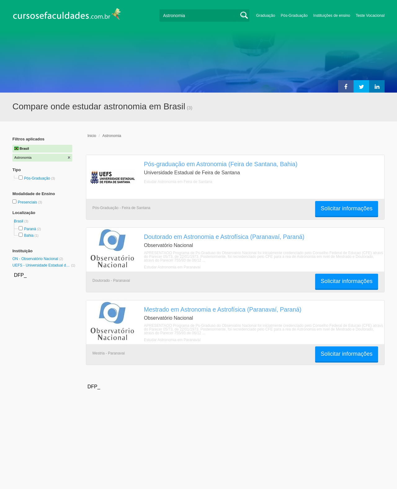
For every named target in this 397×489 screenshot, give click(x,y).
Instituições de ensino (331, 15)
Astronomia (111, 136)
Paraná (30, 229)
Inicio (91, 136)
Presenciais (28, 202)
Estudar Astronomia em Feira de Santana (178, 182)
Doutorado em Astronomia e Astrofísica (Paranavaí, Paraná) (224, 236)
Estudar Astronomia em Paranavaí (172, 267)
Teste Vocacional (370, 15)
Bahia (28, 235)
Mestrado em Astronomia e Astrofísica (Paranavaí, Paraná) (222, 309)
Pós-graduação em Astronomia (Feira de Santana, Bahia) (220, 164)
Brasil (19, 221)
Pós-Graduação (294, 15)
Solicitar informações (346, 208)
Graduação (265, 15)
